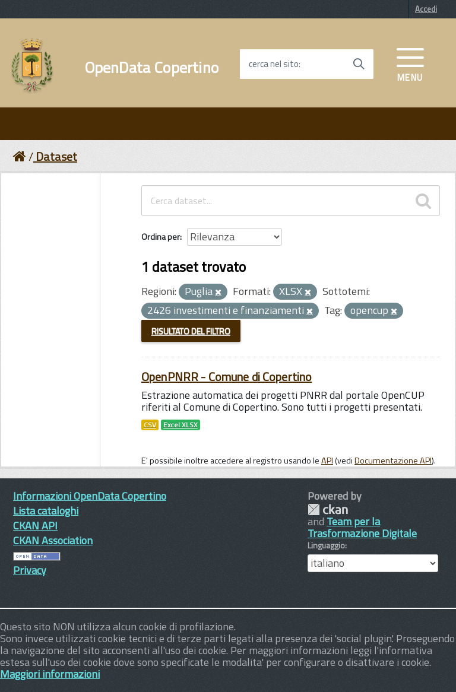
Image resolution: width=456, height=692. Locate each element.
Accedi (426, 9)
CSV (150, 425)
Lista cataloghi (45, 511)
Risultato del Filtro (190, 331)
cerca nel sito (274, 64)
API (327, 460)
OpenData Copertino (151, 67)
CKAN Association (53, 540)
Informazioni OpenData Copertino (89, 496)
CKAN (328, 509)
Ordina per (160, 236)
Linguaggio (326, 545)
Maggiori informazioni (50, 674)
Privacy (29, 570)
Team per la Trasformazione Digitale (362, 527)
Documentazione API (393, 460)
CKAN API (35, 526)
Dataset (56, 156)
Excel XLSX (180, 425)
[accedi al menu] (410, 63)
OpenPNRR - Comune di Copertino (226, 376)
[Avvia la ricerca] (358, 64)
